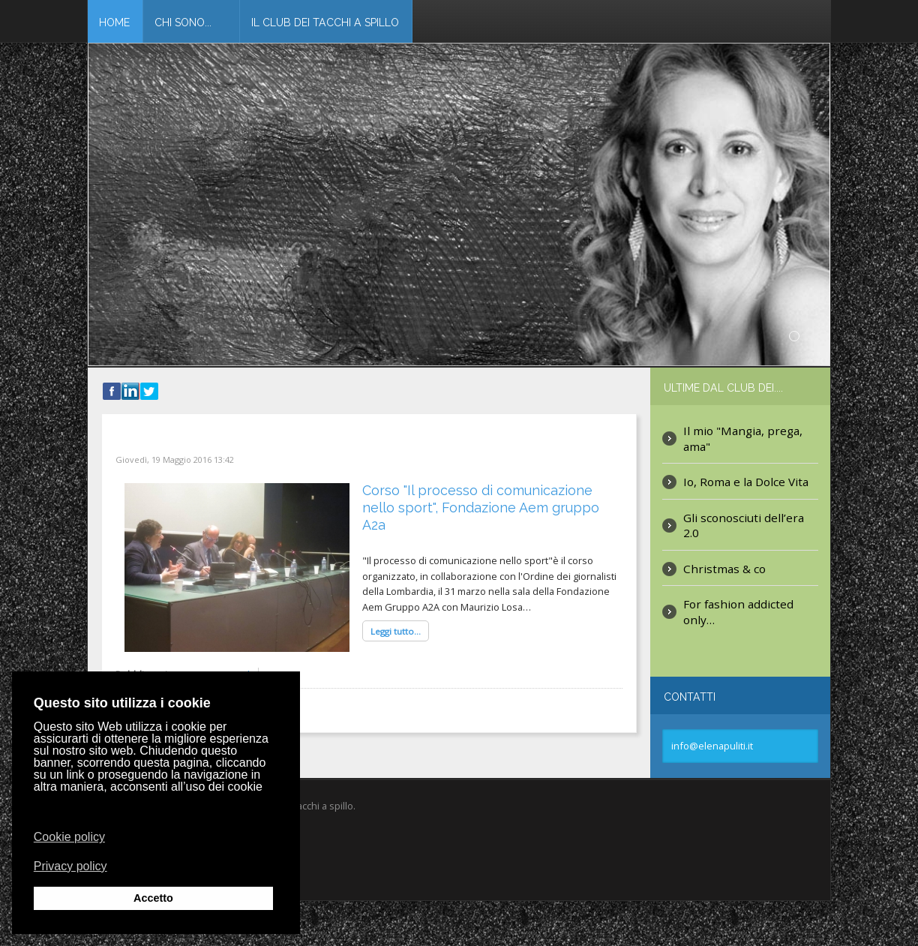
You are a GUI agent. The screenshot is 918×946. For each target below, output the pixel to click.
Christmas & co (724, 568)
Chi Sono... (183, 23)
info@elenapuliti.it (712, 745)
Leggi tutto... (395, 631)
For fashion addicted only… (738, 611)
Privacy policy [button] (70, 865)
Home (114, 23)
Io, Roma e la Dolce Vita (745, 481)
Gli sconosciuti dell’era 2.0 (743, 524)
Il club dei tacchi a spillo (325, 23)
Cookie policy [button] (69, 836)
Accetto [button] (153, 898)
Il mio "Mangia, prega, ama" (742, 437)
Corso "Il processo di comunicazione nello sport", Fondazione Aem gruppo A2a (480, 507)
